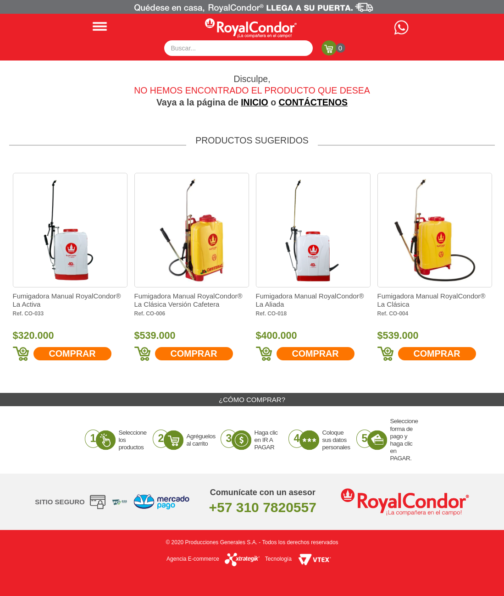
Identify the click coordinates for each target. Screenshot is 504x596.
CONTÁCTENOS (313, 102)
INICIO (254, 102)
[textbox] (238, 48)
